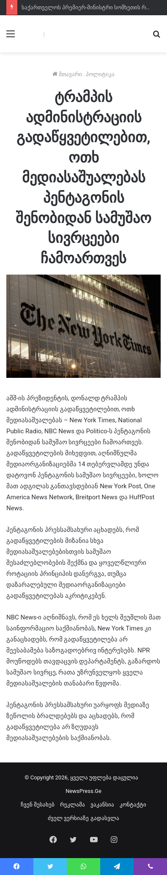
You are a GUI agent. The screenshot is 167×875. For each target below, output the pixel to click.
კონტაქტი (133, 804)
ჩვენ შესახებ (38, 804)
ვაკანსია (102, 804)
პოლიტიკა (100, 74)
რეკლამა (72, 804)
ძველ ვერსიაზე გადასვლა (83, 818)
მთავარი (67, 74)
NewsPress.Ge (83, 791)
